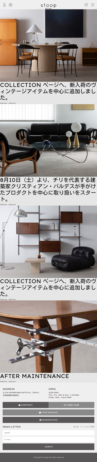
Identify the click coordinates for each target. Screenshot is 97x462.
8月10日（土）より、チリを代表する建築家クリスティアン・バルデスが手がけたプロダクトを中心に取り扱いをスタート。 (48, 189)
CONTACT (27, 405)
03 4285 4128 (71, 405)
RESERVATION (50, 420)
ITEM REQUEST (50, 412)
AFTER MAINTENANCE (34, 376)
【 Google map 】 (11, 395)
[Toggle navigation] (92, 4)
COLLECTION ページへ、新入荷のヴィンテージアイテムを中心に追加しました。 (48, 91)
